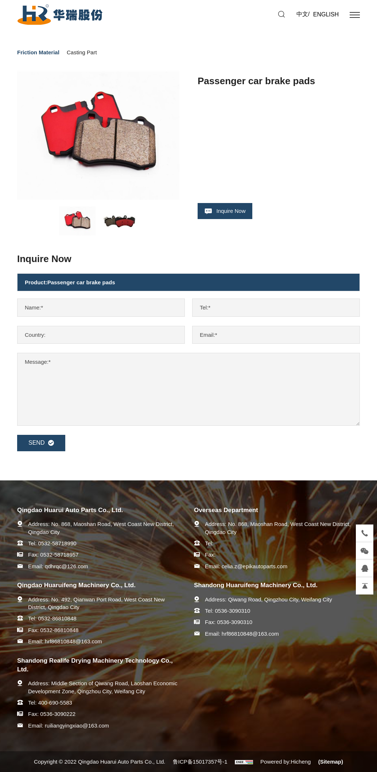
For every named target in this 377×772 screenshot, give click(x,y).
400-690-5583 (55, 702)
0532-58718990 (57, 543)
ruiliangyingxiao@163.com (77, 725)
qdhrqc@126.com (66, 566)
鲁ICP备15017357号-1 (200, 762)
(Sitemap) (330, 762)
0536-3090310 (232, 611)
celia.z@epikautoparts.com (254, 566)
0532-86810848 (57, 618)
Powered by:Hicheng (285, 762)
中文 (302, 14)
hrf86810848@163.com (73, 641)
